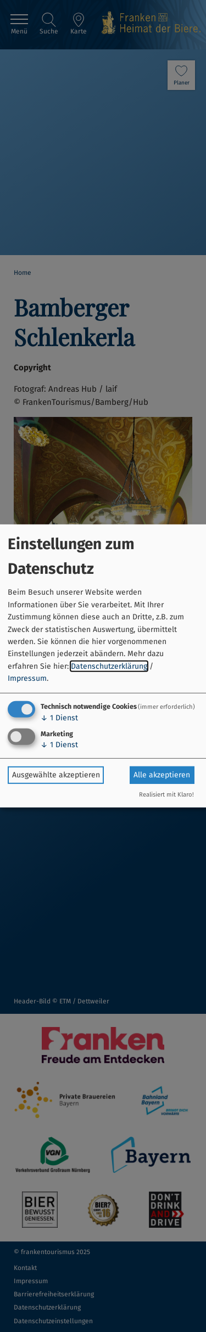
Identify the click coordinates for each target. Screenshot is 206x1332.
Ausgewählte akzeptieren (56, 775)
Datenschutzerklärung (109, 666)
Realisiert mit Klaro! (166, 794)
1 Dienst (59, 717)
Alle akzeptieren (161, 775)
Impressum (27, 678)
